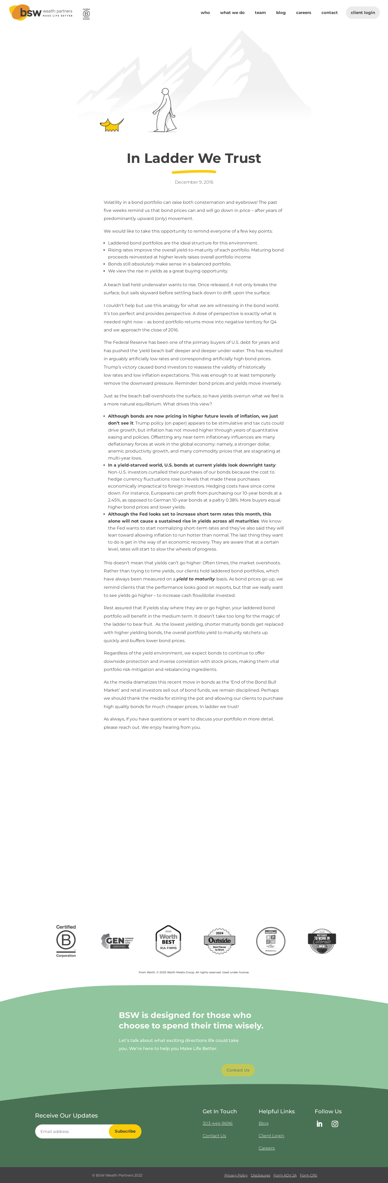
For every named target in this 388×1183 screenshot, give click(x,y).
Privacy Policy (236, 1175)
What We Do (232, 13)
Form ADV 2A (285, 1175)
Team (260, 13)
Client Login (363, 12)
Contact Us (214, 1135)
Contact (329, 13)
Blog (281, 13)
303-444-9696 (218, 1123)
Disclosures (260, 1175)
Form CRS (308, 1175)
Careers (303, 13)
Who (205, 13)
